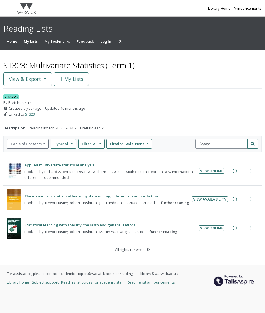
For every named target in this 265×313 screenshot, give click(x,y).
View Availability (209, 199)
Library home (18, 282)
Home (12, 41)
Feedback (85, 41)
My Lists (31, 41)
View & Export (25, 79)
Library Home (219, 8)
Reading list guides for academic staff (93, 282)
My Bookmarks (57, 41)
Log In (105, 41)
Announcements (247, 8)
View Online (211, 170)
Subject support (45, 282)
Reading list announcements (151, 282)
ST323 (30, 114)
